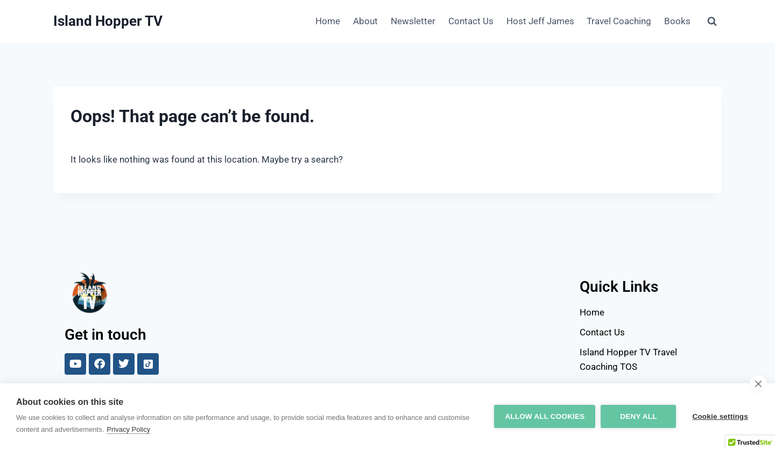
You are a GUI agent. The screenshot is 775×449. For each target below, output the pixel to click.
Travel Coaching (619, 21)
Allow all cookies (544, 416)
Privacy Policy (128, 429)
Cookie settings (720, 416)
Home (327, 21)
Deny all (638, 416)
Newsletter (413, 21)
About (365, 21)
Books (677, 21)
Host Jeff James (540, 21)
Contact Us (471, 21)
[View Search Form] (712, 21)
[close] (758, 383)
